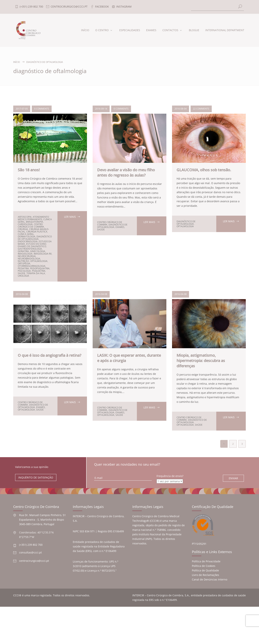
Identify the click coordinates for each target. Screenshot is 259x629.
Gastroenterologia (30, 248)
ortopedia (24, 263)
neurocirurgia (27, 256)
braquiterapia (34, 221)
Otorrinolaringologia (31, 266)
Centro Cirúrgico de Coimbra (31, 225)
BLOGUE (194, 30)
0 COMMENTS (41, 108)
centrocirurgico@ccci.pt (34, 561)
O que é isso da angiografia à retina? (49, 355)
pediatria (23, 268)
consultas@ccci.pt (30, 552)
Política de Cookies (203, 566)
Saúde (21, 273)
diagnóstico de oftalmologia (35, 238)
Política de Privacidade (206, 561)
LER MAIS (70, 216)
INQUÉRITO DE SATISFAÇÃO (35, 477)
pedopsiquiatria (40, 268)
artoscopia (25, 216)
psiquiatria (38, 270)
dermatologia (26, 236)
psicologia (24, 270)
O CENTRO (102, 30)
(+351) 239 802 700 (31, 544)
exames (120, 227)
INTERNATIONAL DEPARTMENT (224, 30)
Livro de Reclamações (205, 575)
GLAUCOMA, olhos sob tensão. (204, 169)
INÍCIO (85, 30)
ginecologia (37, 251)
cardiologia (25, 224)
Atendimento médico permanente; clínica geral (35, 219)
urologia (23, 275)
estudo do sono (36, 243)
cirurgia (23, 229)
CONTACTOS (170, 30)
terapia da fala (35, 273)
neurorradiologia (29, 258)
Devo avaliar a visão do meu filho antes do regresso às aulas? (126, 172)
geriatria (23, 251)
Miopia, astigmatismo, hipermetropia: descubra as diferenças (201, 360)
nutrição (23, 261)
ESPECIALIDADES (129, 30)
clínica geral (26, 234)
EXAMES (151, 30)
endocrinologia (28, 241)
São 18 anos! (29, 169)
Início (16, 62)
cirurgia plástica (36, 231)
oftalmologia (38, 261)
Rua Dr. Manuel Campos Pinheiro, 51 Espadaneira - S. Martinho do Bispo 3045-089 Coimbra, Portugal (42, 519)
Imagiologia (25, 253)
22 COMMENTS (201, 108)
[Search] (217, 7)
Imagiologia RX (43, 253)
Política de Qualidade (205, 570)
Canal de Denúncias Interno (209, 579)
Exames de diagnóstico (32, 246)
